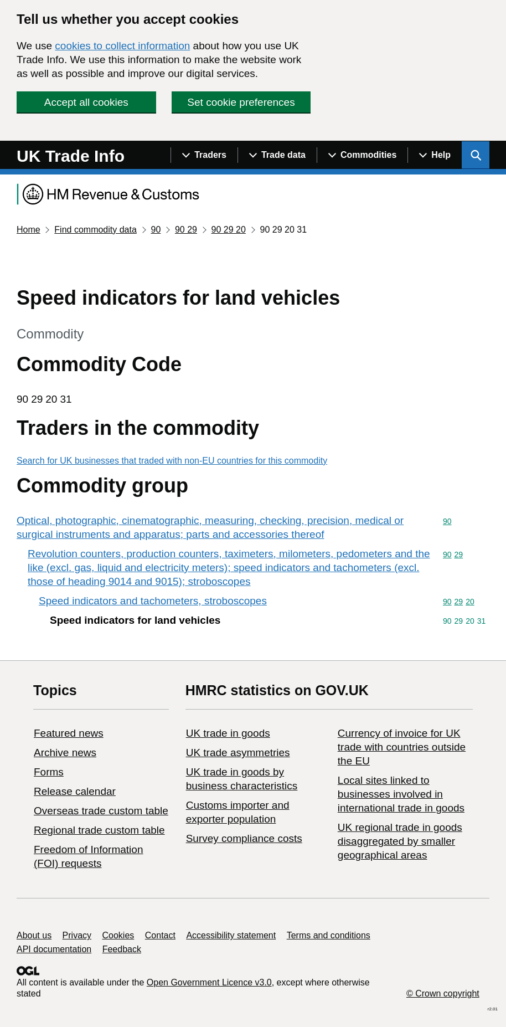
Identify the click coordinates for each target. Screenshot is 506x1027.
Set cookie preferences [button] (241, 102)
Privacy (77, 935)
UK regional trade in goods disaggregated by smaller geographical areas (400, 841)
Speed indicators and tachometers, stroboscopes (153, 601)
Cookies (118, 935)
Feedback (121, 949)
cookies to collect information (122, 46)
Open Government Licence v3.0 (209, 982)
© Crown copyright (442, 993)
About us (34, 935)
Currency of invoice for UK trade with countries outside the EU (402, 747)
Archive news (65, 752)
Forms (49, 772)
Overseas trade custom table (101, 811)
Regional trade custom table (99, 830)
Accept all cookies (86, 102)
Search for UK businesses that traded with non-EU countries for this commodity (172, 460)
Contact (160, 935)
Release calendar (75, 791)
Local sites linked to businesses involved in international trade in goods (401, 794)
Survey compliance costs (244, 838)
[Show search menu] (475, 155)
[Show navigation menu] (204, 155)
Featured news (69, 733)
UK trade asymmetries (238, 752)
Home (28, 229)
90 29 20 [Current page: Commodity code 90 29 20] (228, 229)
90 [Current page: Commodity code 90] (156, 229)
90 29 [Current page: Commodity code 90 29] (186, 229)
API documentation (54, 949)
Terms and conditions (328, 935)
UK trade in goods (228, 733)
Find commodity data (95, 229)
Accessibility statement (231, 935)
